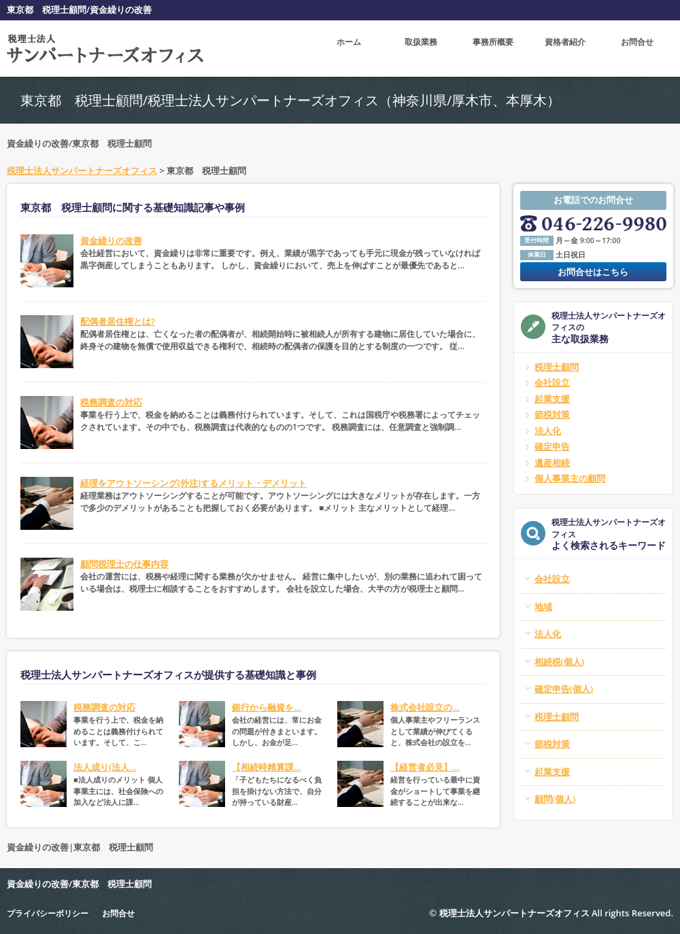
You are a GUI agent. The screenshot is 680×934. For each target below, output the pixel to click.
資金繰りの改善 (111, 240)
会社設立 (552, 382)
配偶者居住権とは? (117, 321)
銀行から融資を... (266, 707)
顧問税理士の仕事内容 (124, 564)
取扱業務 (421, 48)
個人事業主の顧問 (569, 478)
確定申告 (552, 446)
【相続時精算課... (266, 767)
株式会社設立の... (425, 707)
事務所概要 (493, 48)
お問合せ (637, 48)
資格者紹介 (565, 48)
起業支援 (552, 399)
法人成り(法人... (105, 767)
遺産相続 (552, 462)
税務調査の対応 (111, 402)
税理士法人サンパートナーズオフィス (82, 170)
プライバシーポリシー (51, 913)
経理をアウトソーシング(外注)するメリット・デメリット (193, 483)
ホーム (349, 48)
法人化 (547, 431)
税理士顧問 (556, 367)
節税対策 (552, 414)
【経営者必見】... (425, 767)
